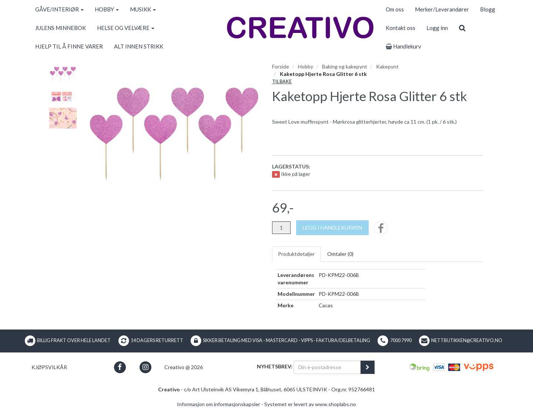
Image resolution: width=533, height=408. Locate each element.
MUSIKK (143, 9)
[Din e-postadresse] (327, 367)
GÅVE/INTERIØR (59, 9)
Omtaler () (340, 254)
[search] (462, 28)
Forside (280, 66)
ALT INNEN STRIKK (138, 46)
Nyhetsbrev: (274, 366)
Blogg (487, 9)
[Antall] (281, 227)
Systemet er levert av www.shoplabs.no (310, 404)
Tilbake (282, 81)
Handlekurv (403, 46)
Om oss (395, 9)
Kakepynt (387, 66)
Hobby (305, 66)
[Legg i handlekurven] (332, 227)
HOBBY (107, 9)
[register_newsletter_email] (368, 367)
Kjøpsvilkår (49, 367)
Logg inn (437, 27)
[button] (119, 367)
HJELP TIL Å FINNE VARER (69, 46)
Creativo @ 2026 (183, 367)
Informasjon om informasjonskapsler (218, 404)
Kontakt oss (400, 27)
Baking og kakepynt (344, 66)
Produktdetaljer (296, 254)
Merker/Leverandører (442, 9)
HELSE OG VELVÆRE (125, 27)
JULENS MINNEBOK (60, 27)
